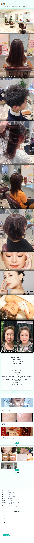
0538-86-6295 (17, 1)
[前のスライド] (2, 181)
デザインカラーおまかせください (6, 163)
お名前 (4, 515)
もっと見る (17, 470)
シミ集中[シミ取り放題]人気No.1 (6, 294)
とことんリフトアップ (5, 318)
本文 (3, 526)
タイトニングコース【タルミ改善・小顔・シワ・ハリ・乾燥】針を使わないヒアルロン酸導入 (17, 351)
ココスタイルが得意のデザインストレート (8, 76)
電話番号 (4, 522)
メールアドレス (5, 519)
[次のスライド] (32, 181)
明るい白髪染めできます (5, 251)
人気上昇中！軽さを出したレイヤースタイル (8, 207)
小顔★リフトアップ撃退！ (5, 269)
